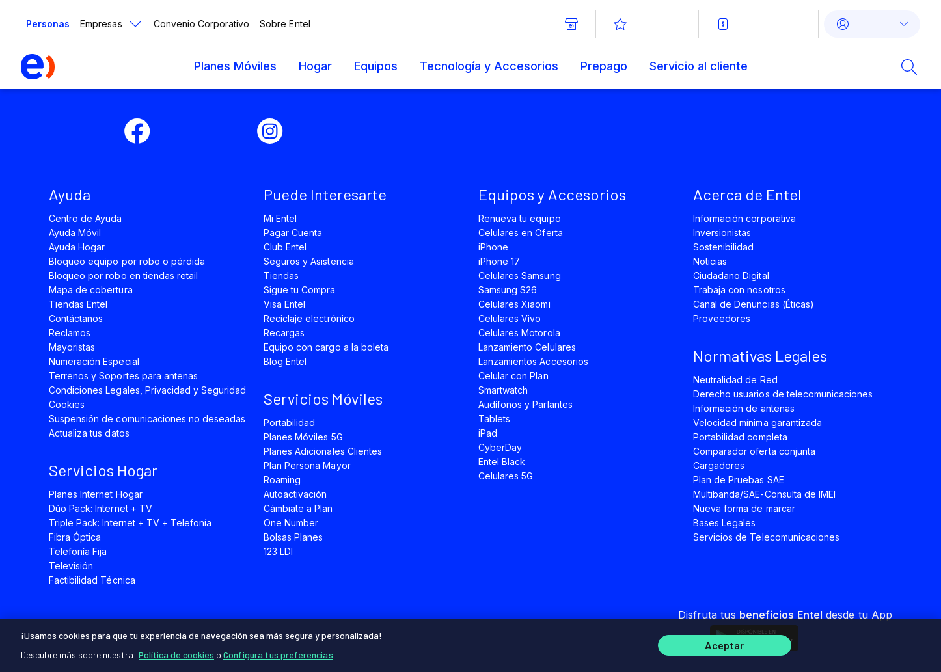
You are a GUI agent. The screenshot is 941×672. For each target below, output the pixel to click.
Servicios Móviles (323, 398)
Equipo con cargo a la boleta (326, 347)
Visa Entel (284, 304)
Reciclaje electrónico (309, 318)
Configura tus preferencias (278, 652)
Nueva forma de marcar (744, 508)
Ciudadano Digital (731, 275)
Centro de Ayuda (85, 218)
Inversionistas (722, 232)
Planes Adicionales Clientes (323, 451)
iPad (487, 432)
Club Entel (285, 246)
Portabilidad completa (740, 436)
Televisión (71, 565)
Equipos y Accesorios (552, 194)
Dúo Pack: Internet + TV (100, 508)
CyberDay (500, 447)
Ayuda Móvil (75, 232)
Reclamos (69, 332)
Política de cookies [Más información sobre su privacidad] (176, 652)
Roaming (282, 479)
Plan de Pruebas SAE (738, 479)
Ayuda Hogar (77, 246)
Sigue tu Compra (300, 289)
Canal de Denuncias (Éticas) (753, 304)
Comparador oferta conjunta (754, 451)
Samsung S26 (507, 289)
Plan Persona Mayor (307, 465)
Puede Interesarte (325, 194)
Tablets (494, 418)
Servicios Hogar (103, 470)
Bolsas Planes (293, 537)
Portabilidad (289, 422)
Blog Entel (285, 361)
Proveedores (721, 318)
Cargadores (718, 465)
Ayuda (69, 194)
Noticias (710, 261)
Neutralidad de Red (735, 379)
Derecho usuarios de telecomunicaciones (783, 393)
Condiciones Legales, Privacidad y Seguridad (148, 390)
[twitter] (187, 131)
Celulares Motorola (519, 332)
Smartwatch (503, 390)
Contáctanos (76, 318)
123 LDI (278, 551)
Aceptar (724, 644)
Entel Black (501, 461)
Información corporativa (744, 218)
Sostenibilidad (723, 246)
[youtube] (231, 131)
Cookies (67, 404)
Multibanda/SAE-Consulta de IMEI (764, 494)
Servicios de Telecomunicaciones (766, 537)
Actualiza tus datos (89, 432)
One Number (291, 522)
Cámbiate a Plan (298, 508)
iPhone (493, 246)
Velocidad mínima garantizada (757, 422)
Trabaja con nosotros (739, 289)
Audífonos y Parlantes (525, 404)
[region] (470, 644)
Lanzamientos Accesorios (533, 361)
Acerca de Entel (747, 194)
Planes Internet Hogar (96, 494)
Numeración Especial (94, 361)
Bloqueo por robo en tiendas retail (123, 275)
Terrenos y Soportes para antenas (123, 375)
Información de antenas (744, 408)
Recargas (284, 332)
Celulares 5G (505, 475)
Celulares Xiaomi (514, 304)
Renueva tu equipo (519, 218)
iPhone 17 (499, 261)
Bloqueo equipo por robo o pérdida (127, 261)
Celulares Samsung (519, 275)
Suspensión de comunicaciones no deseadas (147, 418)
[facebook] (142, 131)
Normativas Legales (760, 355)
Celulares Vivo (509, 318)
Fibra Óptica (75, 537)
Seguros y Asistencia (309, 261)
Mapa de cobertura (91, 289)
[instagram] (275, 131)
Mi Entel (280, 218)
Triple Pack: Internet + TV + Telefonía (130, 522)
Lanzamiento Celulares (527, 347)
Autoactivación (295, 494)
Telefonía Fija (78, 551)
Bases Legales (724, 522)
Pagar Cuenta (293, 232)
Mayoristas (72, 347)
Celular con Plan (513, 375)
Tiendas (281, 275)
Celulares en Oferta (520, 232)
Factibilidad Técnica (92, 579)
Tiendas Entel (78, 304)
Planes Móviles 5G (303, 436)
